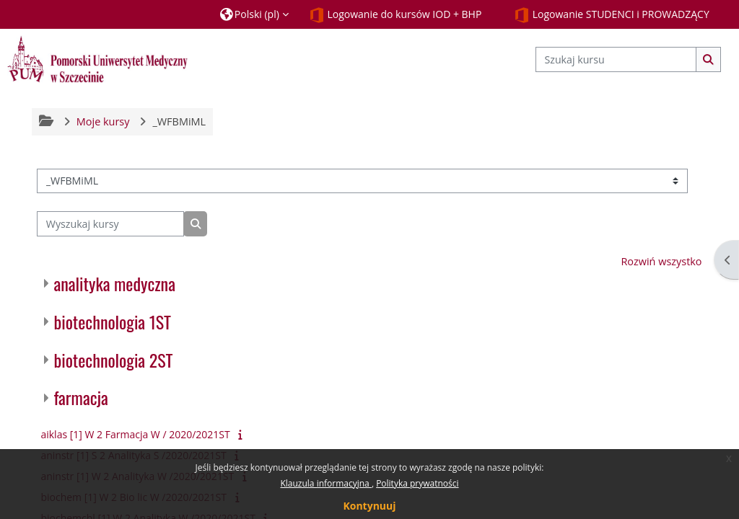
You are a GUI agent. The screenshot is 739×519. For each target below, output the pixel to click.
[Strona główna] (97, 59)
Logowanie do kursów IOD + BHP (395, 15)
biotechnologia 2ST (112, 360)
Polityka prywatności (417, 483)
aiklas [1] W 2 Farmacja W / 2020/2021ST (134, 434)
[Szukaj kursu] (615, 59)
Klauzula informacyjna (325, 483)
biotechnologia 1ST (112, 321)
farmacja (80, 397)
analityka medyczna (114, 283)
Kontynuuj (369, 506)
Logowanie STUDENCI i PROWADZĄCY (611, 15)
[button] (254, 14)
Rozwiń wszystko (661, 261)
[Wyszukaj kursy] (110, 223)
